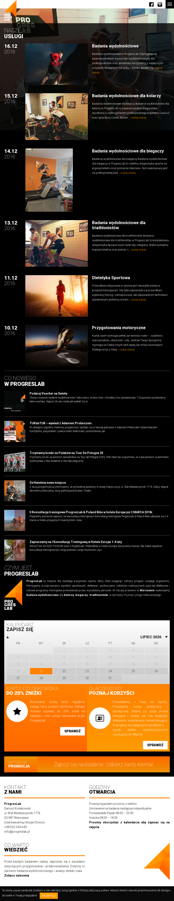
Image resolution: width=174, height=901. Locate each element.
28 (41, 678)
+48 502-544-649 (15, 827)
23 (87, 671)
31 (110, 678)
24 (110, 671)
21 (41, 671)
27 (18, 678)
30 (87, 678)
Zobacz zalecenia (16, 875)
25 (133, 671)
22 (64, 671)
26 (156, 671)
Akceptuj (49, 895)
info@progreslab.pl (17, 831)
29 (64, 678)
